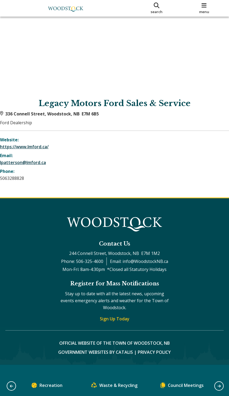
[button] (11, 386)
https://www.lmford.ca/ (29, 152)
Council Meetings (182, 386)
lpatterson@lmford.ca (28, 168)
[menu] (204, 8)
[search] (156, 8)
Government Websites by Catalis (95, 363)
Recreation (46, 386)
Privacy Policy (154, 363)
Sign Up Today (114, 329)
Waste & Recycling (114, 386)
